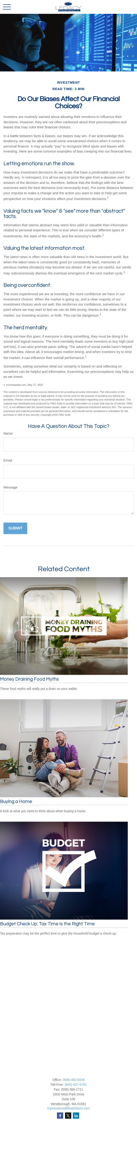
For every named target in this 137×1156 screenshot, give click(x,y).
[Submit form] (15, 528)
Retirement (68, 1133)
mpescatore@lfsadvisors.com (68, 1108)
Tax (68, 1153)
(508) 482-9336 (74, 1080)
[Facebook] (60, 1115)
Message (10, 487)
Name (8, 433)
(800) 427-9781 (76, 1084)
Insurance (68, 1148)
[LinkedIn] (76, 1115)
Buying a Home (16, 801)
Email (7, 460)
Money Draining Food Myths (29, 679)
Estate (68, 1143)
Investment (68, 1138)
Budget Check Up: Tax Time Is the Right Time (47, 923)
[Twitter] (68, 1115)
